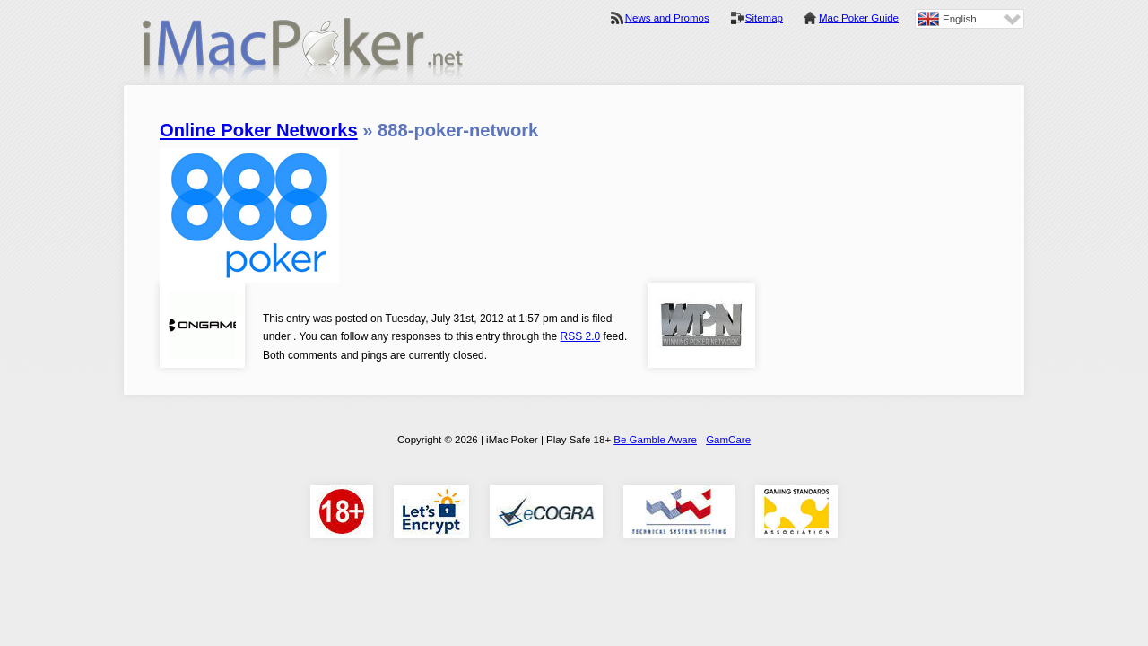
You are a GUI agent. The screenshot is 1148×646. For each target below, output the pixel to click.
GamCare (728, 439)
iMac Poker (303, 51)
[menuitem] (969, 19)
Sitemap (764, 18)
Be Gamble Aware (655, 439)
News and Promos (667, 18)
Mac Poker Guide (859, 18)
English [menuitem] (960, 18)
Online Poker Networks (259, 130)
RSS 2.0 (581, 336)
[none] (969, 19)
